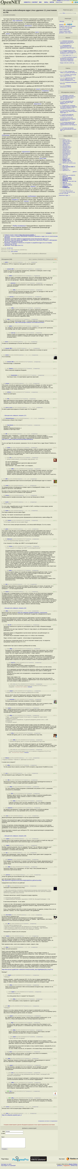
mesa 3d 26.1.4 (66, 154)
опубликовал (6, 135)
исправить (49, 233)
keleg (12, 733)
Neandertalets (14, 375)
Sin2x (11, 1051)
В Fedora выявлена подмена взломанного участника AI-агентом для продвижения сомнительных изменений (68, 59)
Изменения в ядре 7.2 (64, 195)
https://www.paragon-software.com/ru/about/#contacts (29, 322)
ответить (20, 262)
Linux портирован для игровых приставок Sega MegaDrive (66, 102)
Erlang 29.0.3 (66, 149)
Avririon (7, 495)
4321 (6, 584)
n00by (14, 289)
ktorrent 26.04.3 (66, 152)
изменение (19, 20)
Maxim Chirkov (73, 1166)
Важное (68, 37)
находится (15, 199)
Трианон (11, 368)
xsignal (11, 690)
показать (30, 686)
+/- (44, 259)
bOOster (9, 392)
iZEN (6, 478)
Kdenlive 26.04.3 (67, 150)
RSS (55, 259)
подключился (26, 151)
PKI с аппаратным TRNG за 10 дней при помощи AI (68, 72)
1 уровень (34, 259)
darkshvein (13, 283)
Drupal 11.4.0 (66, 159)
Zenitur (8, 447)
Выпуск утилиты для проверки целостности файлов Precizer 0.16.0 (68, 119)
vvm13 (6, 485)
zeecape (7, 383)
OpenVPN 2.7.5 (66, 170)
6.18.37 (71, 191)
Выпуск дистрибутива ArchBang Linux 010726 (66, 115)
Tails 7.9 (65, 182)
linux (12, 251)
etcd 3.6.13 (65, 155)
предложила (37, 104)
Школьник (9, 538)
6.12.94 (64, 192)
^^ (25, 268)
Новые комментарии (65, 31)
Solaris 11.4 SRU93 (67, 185)
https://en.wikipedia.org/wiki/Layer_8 (11, 1115)
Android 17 (65, 186)
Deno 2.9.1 (65, 168)
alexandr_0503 (10, 268)
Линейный (40, 259)
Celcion (10, 546)
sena (6, 773)
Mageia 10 (65, 180)
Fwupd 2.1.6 (66, 169)
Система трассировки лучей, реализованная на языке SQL (68, 129)
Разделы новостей (64, 26)
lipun (11, 1091)
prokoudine (12, 699)
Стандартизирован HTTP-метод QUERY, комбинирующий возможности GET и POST (68, 52)
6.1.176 (73, 192)
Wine (64, 13)
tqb (6, 852)
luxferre (7, 354)
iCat (10, 457)
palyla (6, 528)
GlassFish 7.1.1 (66, 158)
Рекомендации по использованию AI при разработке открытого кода (67, 46)
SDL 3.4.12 (65, 165)
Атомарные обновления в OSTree (65, 86)
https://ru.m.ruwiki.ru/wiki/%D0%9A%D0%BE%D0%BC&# (17, 439)
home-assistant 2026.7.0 (69, 166)
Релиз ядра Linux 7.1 (67, 55)
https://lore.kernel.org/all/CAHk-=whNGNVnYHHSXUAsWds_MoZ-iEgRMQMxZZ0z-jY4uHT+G (27, 969)
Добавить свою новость (65, 32)
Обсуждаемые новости (68, 92)
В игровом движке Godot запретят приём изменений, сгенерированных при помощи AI (68, 123)
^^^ (27, 268)
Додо (7, 947)
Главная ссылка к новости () (20, 235)
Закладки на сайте (6, 1166)
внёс (14, 20)
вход (62, 0)
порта (37, 32)
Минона (7, 757)
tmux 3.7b (65, 157)
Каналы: (61, 24)
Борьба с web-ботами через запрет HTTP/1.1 (68, 75)
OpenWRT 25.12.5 (67, 179)
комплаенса (28, 25)
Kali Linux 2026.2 (67, 177)
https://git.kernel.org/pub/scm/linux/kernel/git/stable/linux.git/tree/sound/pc (22, 880)
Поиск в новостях (64, 29)
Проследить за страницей (8, 1167)
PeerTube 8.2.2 (66, 146)
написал (33, 186)
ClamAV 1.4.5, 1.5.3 (67, 161)
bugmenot (10, 807)
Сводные (72, 26)
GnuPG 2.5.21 (66, 140)
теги (61, 2)
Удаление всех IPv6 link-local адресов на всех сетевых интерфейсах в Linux (67, 79)
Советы (68, 68)
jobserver (8, 874)
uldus (8, 319)
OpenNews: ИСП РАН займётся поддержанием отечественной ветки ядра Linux (26, 238)
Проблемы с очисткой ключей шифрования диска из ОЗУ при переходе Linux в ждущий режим (67, 97)
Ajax (30, 259)
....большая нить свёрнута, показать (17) (14, 415)
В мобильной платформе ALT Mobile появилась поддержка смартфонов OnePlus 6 (68, 107)
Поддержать (66, 1167)
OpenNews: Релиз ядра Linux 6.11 (13, 245)
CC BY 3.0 (10, 248)
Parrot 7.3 (65, 176)
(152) (10, 259)
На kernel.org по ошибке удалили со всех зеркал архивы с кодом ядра (68, 111)
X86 (8, 398)
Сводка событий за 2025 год (67, 62)
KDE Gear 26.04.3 (67, 141)
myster (6, 510)
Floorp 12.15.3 (66, 142)
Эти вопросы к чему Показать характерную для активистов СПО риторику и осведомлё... (28, 686)
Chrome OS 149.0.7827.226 (69, 181)
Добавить (60, 1167)
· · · (27, 262)
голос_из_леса (8, 407)
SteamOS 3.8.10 (67, 183)
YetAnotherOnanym (9, 418)
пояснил (26, 201)
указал (8, 33)
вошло (38, 89)
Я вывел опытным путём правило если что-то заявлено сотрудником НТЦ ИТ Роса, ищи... (30, 752)
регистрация (66, 0)
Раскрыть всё (49, 259)
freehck (9, 520)
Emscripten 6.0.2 (67, 153)
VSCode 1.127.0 (67, 160)
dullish (6, 262)
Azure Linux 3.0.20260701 (69, 175)
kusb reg (11, 296)
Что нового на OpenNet (65, 28)
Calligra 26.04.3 (66, 143)
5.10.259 (66, 193)
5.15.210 (61, 193)
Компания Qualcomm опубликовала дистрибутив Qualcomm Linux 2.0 (67, 42)
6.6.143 (68, 192)
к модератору (34, 262)
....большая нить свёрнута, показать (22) (14, 608)
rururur (6, 341)
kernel (16, 251)
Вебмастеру (74, 1167)
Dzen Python (8, 914)
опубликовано (32, 196)
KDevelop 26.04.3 (67, 147)
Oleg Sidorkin (10, 425)
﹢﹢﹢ (24, 262)
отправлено (45, 90)
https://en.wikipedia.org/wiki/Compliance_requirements (32, 612)
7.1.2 (64, 191)
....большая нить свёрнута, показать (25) (14, 836)
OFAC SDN (42, 158)
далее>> (75, 171)
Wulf (9, 1005)
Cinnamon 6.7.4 (66, 148)
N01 (8, 779)
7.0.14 (67, 191)
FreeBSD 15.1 (66, 187)
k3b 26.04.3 (65, 144)
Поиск (57, 2)
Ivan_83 (9, 624)
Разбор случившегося (19, 225)
